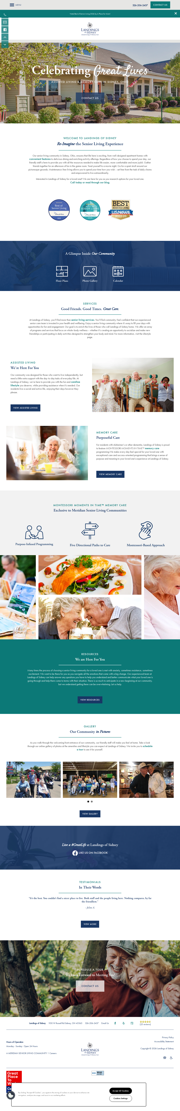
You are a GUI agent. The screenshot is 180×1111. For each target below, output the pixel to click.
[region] (78, 1095)
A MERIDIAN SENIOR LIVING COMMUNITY (26, 1053)
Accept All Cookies (120, 1091)
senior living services (82, 319)
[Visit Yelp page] (123, 1023)
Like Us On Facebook (93, 852)
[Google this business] (132, 1023)
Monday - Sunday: (14, 1046)
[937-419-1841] (4, 14)
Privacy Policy (168, 1037)
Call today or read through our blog (89, 182)
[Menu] (15, 5)
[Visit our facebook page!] (4, 29)
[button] (175, 13)
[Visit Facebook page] (115, 1023)
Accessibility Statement (164, 1041)
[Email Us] (4, 22)
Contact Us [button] (90, 98)
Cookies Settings (120, 1098)
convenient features (40, 159)
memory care (152, 448)
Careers (53, 1053)
